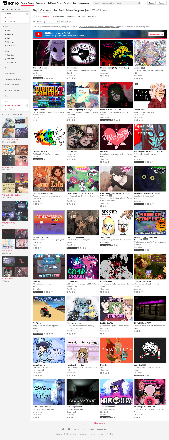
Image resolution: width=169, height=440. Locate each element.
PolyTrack (37, 323)
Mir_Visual (104, 328)
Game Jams (40, 3)
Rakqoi (35, 286)
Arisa (135, 412)
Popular (46, 16)
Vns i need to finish (10, 139)
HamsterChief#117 (9, 142)
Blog (91, 429)
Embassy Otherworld (142, 281)
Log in (151, 3)
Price (5, 27)
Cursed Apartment (74, 407)
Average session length (11, 79)
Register (162, 3)
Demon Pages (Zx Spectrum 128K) (114, 68)
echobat (103, 115)
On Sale (9, 34)
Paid (7, 38)
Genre (5, 68)
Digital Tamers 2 (39, 109)
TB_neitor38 (6, 198)
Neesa (136, 157)
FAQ (84, 429)
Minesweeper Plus (40, 237)
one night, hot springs (75, 365)
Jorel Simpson (38, 242)
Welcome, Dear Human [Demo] (147, 193)
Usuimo (137, 68)
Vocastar (70, 198)
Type (5, 96)
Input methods (8, 73)
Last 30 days (10, 62)
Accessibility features (10, 90)
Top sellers (71, 16)
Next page (98, 423)
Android (9, 18)
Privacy (101, 434)
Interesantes (7, 278)
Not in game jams (12, 105)
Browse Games (27, 3)
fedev (136, 328)
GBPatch (70, 115)
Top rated (81, 16)
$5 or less (9, 42)
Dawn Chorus (139, 109)
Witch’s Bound (73, 151)
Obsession (104, 151)
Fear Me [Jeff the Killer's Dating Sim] (149, 151)
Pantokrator (104, 242)
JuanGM (103, 70)
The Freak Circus (40, 68)
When (5, 51)
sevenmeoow (7, 170)
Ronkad (136, 198)
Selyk (102, 157)
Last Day (9, 55)
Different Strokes (40, 151)
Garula (35, 73)
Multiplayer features (10, 85)
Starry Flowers (39, 365)
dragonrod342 (38, 115)
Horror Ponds (71, 412)
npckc (69, 370)
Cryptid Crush (72, 281)
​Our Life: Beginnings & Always (79, 109)
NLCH (136, 73)
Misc (5, 101)
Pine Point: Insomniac (76, 237)
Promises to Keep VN (74, 328)
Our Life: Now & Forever (43, 193)
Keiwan (136, 370)
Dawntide (104, 365)
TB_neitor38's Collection (12, 195)
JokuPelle (137, 245)
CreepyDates (72, 68)
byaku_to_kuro (38, 412)
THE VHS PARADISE (142, 323)
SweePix (103, 286)
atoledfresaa (6, 253)
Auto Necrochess (107, 407)
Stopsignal (104, 412)
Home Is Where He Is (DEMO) (112, 109)
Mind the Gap (106, 281)
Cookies (110, 434)
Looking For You (106, 323)
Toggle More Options (15, 21)
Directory (83, 434)
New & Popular (58, 16)
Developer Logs (70, 3)
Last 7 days (10, 59)
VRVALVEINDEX (9, 223)
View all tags (65, 22)
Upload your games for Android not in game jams (99, 26)
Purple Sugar (71, 154)
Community (84, 3)
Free (7, 31)
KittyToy (36, 281)
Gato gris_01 (6, 281)
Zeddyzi (69, 242)
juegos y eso (7, 167)
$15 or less (10, 46)
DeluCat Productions (107, 201)
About (76, 429)
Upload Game (55, 3)
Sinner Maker (106, 237)
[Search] (139, 3)
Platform (6, 14)
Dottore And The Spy (41, 407)
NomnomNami (38, 370)
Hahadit (69, 73)
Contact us (102, 429)
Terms (92, 434)
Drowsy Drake (72, 286)
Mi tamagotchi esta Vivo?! (144, 407)
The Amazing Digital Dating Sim (80, 193)
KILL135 (5, 225)
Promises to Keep (74, 323)
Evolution (138, 365)
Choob (102, 367)
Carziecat (137, 286)
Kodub (35, 328)
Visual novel (7, 250)
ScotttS (35, 157)
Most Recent (92, 16)
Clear (19, 9)
